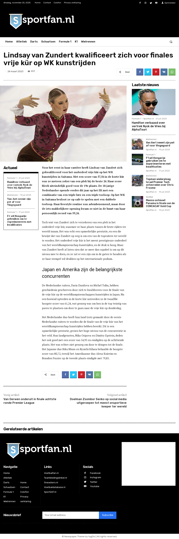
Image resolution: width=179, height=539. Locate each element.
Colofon (24, 492)
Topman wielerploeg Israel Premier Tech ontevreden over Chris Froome (160, 183)
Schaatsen (9, 487)
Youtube (94, 486)
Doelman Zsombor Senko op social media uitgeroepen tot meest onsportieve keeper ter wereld (98, 402)
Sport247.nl (50, 492)
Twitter (93, 482)
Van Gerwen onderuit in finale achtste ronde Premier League (29, 400)
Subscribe (107, 515)
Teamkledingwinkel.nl (55, 477)
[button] (171, 41)
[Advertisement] (154, 269)
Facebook (95, 473)
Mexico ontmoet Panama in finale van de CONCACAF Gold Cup (160, 203)
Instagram (95, 477)
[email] (70, 515)
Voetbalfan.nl (51, 473)
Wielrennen (12, 195)
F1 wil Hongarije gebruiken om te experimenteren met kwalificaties (19, 220)
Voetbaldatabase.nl (54, 487)
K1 (4, 496)
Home (6, 473)
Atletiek (7, 477)
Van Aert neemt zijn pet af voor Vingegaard (19, 201)
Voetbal (149, 197)
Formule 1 (11, 178)
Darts (6, 482)
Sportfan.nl (148, 119)
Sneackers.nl (51, 482)
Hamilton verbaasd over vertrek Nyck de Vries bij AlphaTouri (19, 184)
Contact (24, 487)
